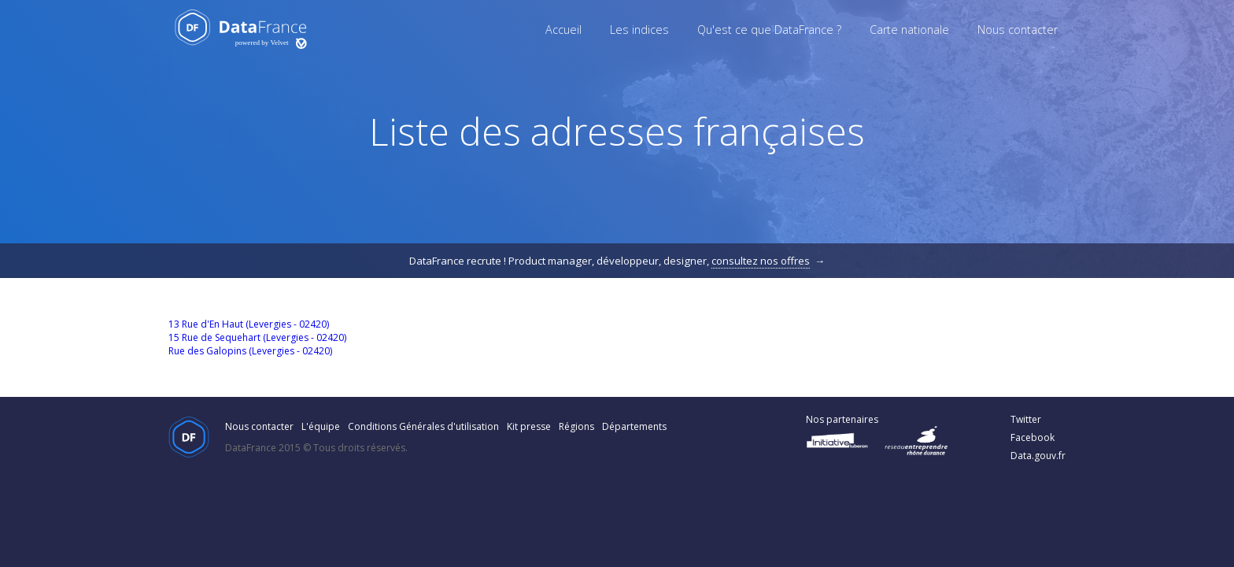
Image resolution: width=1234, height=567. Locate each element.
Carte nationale (909, 29)
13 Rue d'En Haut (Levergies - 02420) (248, 324)
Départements (634, 426)
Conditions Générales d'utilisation (423, 426)
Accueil (563, 29)
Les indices (639, 29)
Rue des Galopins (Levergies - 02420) (250, 351)
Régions (576, 426)
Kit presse (529, 426)
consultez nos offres (760, 261)
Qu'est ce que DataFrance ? (769, 29)
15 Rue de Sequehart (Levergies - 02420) (257, 337)
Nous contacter (1017, 29)
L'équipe (320, 426)
